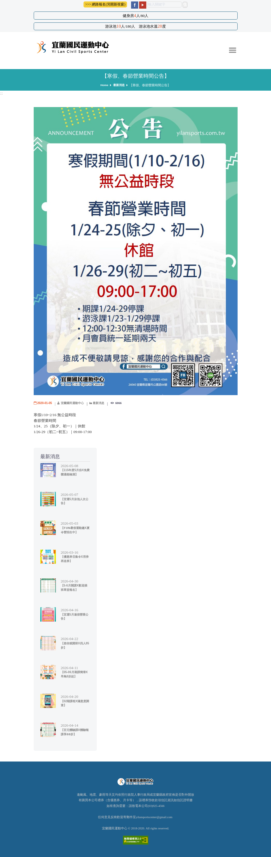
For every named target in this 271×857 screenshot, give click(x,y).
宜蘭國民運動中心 (75, 403)
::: (1, 93)
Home (104, 85)
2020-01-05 (45, 403)
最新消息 (119, 85)
